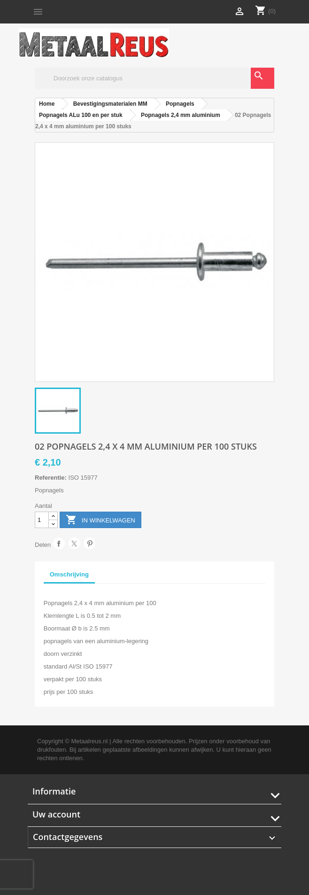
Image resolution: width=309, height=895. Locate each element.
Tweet (74, 543)
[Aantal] (42, 520)
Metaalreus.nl (89, 741)
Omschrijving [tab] (69, 574)
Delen (59, 543)
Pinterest (89, 543)
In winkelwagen (100, 520)
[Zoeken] (154, 78)
